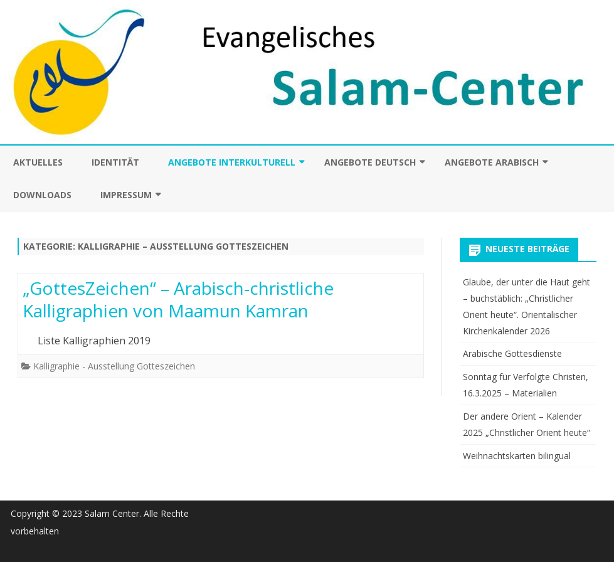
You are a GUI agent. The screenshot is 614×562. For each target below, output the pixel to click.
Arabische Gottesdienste (512, 353)
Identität (115, 162)
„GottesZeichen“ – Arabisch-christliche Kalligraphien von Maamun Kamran (178, 299)
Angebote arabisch (492, 162)
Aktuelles (38, 162)
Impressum (126, 195)
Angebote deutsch (370, 162)
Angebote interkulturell (231, 162)
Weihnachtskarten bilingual (517, 456)
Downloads (42, 195)
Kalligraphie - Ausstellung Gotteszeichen (114, 366)
